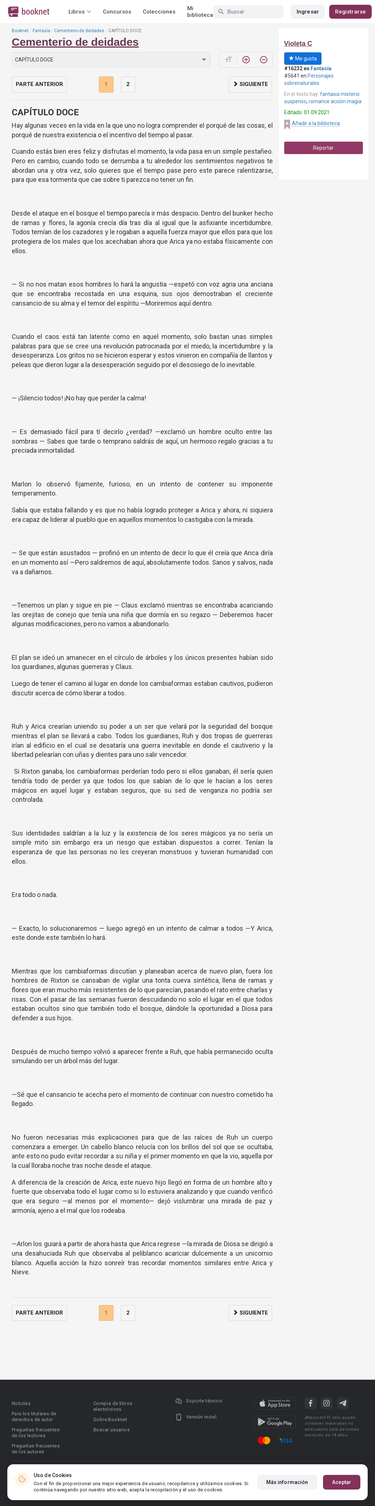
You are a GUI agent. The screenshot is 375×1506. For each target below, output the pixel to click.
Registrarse (350, 11)
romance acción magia (335, 101)
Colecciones (159, 11)
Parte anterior (39, 84)
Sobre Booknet (110, 1419)
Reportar (323, 148)
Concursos (117, 11)
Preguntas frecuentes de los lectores (36, 1432)
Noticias (21, 1403)
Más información (287, 1482)
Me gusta (303, 58)
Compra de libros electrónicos (112, 1406)
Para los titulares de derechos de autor (34, 1416)
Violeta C (298, 43)
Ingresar (308, 11)
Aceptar (341, 1482)
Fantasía (41, 30)
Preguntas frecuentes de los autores (36, 1448)
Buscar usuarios (111, 1429)
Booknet (20, 30)
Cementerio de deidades (79, 30)
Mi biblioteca (200, 11)
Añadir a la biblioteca (316, 123)
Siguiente (250, 84)
